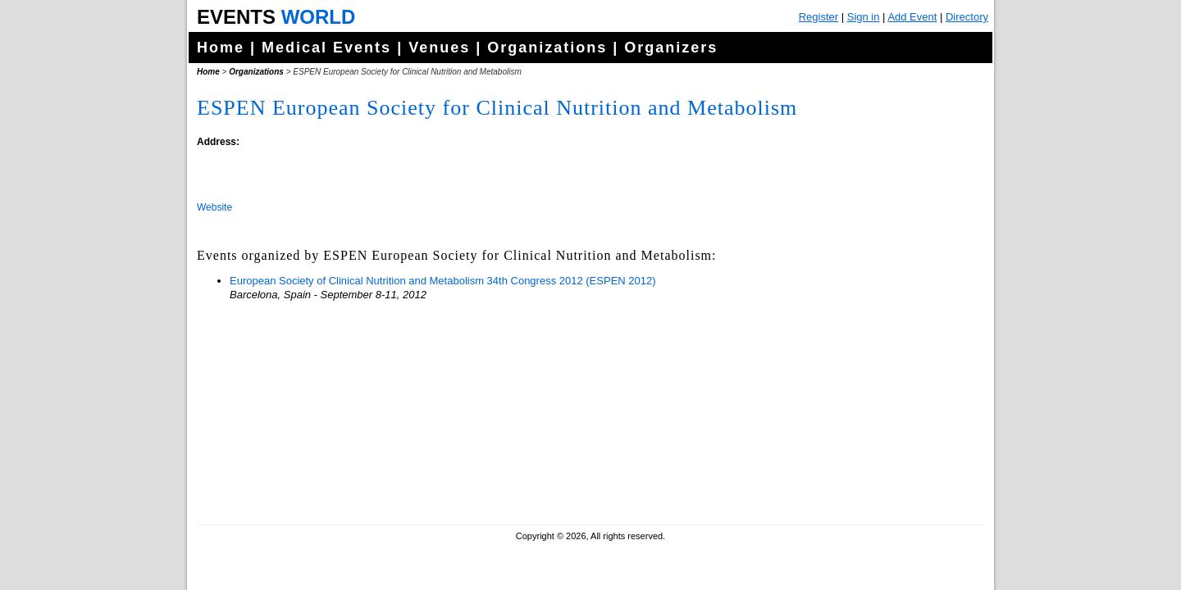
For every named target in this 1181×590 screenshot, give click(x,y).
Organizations (547, 47)
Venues (439, 47)
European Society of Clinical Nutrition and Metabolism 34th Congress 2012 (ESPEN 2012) (443, 281)
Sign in (863, 17)
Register (818, 17)
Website (214, 207)
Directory (967, 17)
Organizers (671, 47)
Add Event (912, 17)
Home (220, 47)
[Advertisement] (857, 409)
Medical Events (326, 47)
